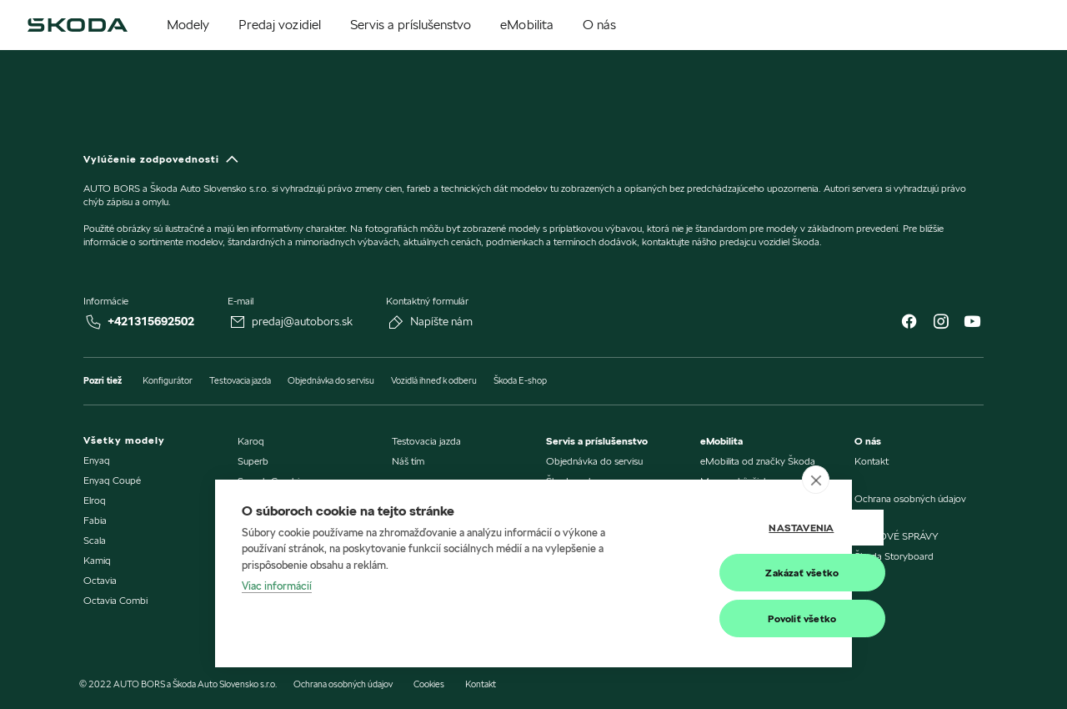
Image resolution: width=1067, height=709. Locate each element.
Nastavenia (741, 527)
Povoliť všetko (743, 618)
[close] (815, 479)
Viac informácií (277, 586)
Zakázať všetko (742, 572)
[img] (77, 25)
